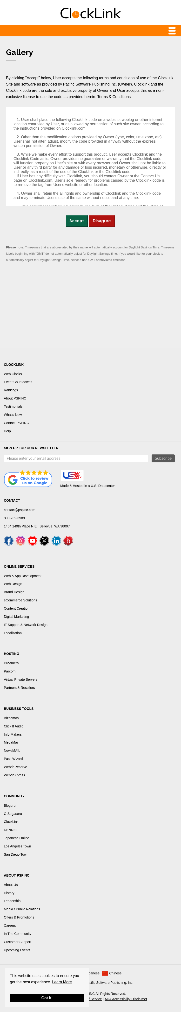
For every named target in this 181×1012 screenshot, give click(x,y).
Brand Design (14, 592)
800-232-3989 (14, 518)
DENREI (10, 830)
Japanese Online (16, 838)
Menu (90, 30)
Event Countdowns (18, 382)
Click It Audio (13, 726)
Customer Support (17, 942)
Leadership (12, 901)
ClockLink (11, 822)
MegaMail (11, 742)
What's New (13, 415)
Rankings (11, 390)
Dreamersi (12, 663)
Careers (10, 925)
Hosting (11, 654)
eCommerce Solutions (20, 600)
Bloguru (9, 805)
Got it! (47, 998)
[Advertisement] (90, 308)
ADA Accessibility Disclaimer (126, 999)
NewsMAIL (12, 750)
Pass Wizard (13, 759)
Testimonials (13, 406)
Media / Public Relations (22, 909)
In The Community (17, 934)
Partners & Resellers (19, 688)
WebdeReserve (15, 767)
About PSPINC (15, 398)
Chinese (115, 973)
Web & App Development (22, 576)
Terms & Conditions (114, 97)
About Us (11, 885)
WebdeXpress (14, 775)
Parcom (9, 671)
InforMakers (13, 734)
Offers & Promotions (19, 917)
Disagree (102, 221)
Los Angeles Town (17, 846)
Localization (13, 633)
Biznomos (11, 718)
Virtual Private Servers (20, 679)
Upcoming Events (17, 950)
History (9, 893)
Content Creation (16, 608)
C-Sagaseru (13, 814)
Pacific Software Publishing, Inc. (109, 983)
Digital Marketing (16, 617)
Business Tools (19, 709)
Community (14, 796)
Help (7, 431)
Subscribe (163, 458)
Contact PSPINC (16, 423)
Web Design (13, 584)
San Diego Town (16, 854)
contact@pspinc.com (19, 510)
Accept (76, 221)
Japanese (92, 973)
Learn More (62, 982)
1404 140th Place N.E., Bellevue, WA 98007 (37, 526)
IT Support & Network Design (25, 625)
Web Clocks (13, 374)
